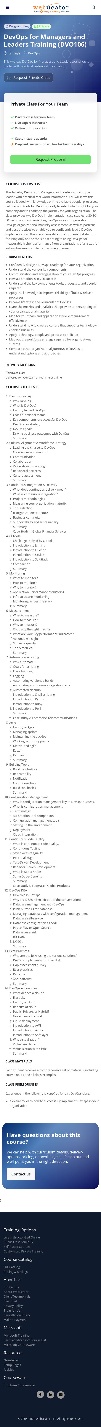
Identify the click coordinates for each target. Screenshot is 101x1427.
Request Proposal (51, 159)
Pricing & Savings (16, 1272)
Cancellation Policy (17, 1315)
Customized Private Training (23, 1251)
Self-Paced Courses (17, 1247)
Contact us (28, 1170)
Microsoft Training (16, 1335)
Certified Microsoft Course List (25, 1340)
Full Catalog (12, 1267)
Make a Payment (15, 1320)
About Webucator (16, 1292)
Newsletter (11, 1360)
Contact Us (11, 1287)
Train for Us (12, 1310)
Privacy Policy (13, 1306)
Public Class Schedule (19, 1242)
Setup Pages (12, 1365)
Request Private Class (28, 77)
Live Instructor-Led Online (22, 1237)
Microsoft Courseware (19, 1345)
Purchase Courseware (19, 1385)
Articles (9, 1370)
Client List (10, 1301)
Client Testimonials (17, 1296)
